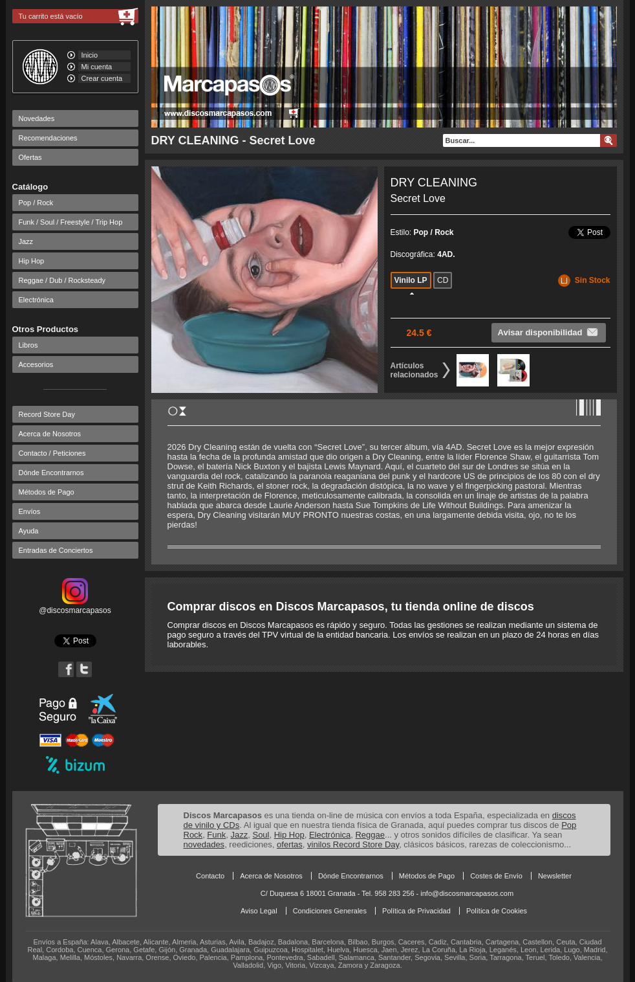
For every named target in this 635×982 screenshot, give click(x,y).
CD (442, 280)
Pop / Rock (36, 202)
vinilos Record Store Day (353, 844)
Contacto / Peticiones (52, 453)
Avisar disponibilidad (548, 332)
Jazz (26, 241)
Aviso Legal (259, 911)
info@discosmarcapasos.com (466, 893)
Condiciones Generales (330, 911)
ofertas (290, 844)
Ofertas (30, 157)
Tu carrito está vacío (51, 16)
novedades (204, 844)
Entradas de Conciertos (56, 550)
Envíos (30, 511)
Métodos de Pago (46, 492)
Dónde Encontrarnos (51, 472)
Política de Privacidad (416, 911)
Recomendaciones (48, 138)
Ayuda (29, 531)
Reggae (370, 835)
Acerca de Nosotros (50, 434)
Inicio (89, 55)
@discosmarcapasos (75, 606)
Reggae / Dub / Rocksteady (62, 280)
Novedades (37, 118)
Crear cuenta (102, 78)
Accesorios (36, 364)
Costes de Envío (496, 876)
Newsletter (555, 876)
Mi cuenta (97, 67)
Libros (28, 345)
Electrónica (36, 300)
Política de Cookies (496, 911)
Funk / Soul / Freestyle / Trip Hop (71, 222)
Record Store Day (47, 414)
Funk (216, 835)
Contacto (210, 876)
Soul (260, 835)
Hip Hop (32, 261)
